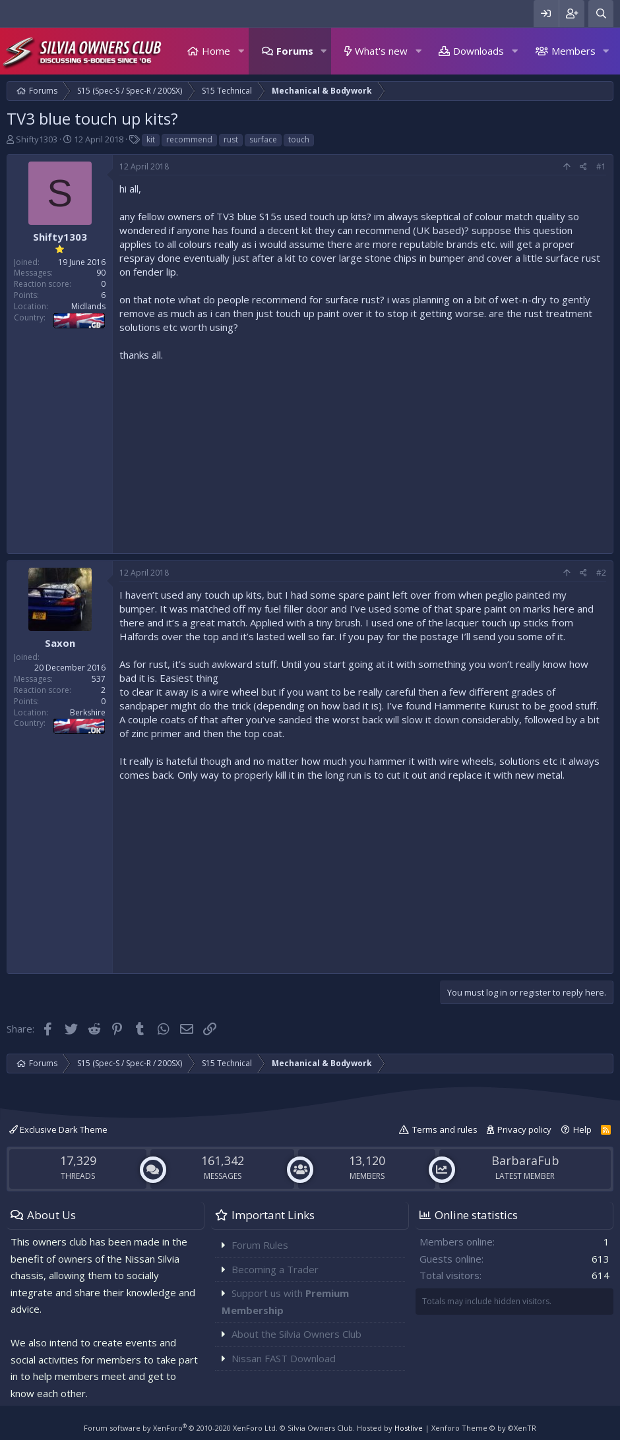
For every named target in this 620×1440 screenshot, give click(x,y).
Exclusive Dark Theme (58, 1129)
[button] (240, 51)
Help (582, 1129)
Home (216, 50)
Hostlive (408, 1428)
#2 (601, 572)
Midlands (88, 306)
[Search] (600, 13)
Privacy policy (524, 1129)
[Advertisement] (362, 454)
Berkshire (88, 712)
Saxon (60, 642)
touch (298, 139)
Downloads (478, 50)
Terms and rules (445, 1129)
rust (231, 139)
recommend (189, 139)
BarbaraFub (525, 1160)
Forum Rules (260, 1244)
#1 (601, 166)
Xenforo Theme (483, 1428)
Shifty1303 (36, 139)
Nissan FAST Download (284, 1358)
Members (573, 50)
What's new (381, 50)
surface (263, 139)
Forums (294, 50)
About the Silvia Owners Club (296, 1333)
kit (150, 139)
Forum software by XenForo (181, 1428)
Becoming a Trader (275, 1269)
